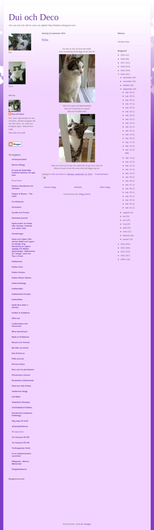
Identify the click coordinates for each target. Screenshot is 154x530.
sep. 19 (128, 134)
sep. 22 (128, 123)
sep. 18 (128, 138)
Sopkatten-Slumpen (21, 402)
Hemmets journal (20, 218)
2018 (123, 59)
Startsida (78, 187)
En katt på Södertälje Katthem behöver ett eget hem (23, 172)
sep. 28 (128, 100)
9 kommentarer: (102, 174)
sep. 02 (128, 204)
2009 (123, 259)
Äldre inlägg (105, 187)
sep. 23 (128, 119)
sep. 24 (128, 115)
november (127, 81)
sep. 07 (128, 185)
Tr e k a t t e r (18, 432)
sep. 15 (128, 150)
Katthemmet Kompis (21, 294)
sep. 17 (128, 142)
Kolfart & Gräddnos (21, 313)
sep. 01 (128, 208)
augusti (126, 212)
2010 (123, 255)
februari (126, 235)
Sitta (45, 40)
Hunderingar (17, 234)
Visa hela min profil (17, 133)
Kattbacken (17, 261)
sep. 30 (128, 92)
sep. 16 (128, 146)
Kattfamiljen (17, 288)
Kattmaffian (17, 299)
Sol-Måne (16, 397)
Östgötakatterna (19, 469)
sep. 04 (128, 196)
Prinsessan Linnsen (21, 375)
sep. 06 (128, 188)
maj (125, 224)
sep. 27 (128, 104)
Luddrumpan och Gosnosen (20, 325)
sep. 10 (128, 173)
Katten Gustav (18, 272)
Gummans (16, 207)
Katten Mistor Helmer (21, 278)
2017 (123, 63)
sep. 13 (128, 162)
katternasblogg (19, 283)
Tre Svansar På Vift (20, 437)
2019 (123, 55)
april (125, 228)
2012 (123, 248)
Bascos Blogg (18, 165)
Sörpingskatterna (20, 426)
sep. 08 (128, 181)
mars (125, 231)
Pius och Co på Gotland (23, 369)
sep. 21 (128, 127)
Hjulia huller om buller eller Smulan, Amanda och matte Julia (22, 225)
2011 (123, 252)
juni (125, 220)
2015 (123, 70)
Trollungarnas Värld (21, 448)
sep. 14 (128, 158)
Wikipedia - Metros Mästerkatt (20, 462)
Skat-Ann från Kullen (21, 386)
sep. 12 (128, 165)
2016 (123, 66)
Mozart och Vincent (21, 342)
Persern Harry (18, 364)
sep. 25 (128, 111)
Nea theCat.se (18, 353)
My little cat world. (20, 348)
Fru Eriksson (18, 202)
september (128, 89)
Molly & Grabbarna (20, 337)
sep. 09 (128, 177)
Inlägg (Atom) (85, 194)
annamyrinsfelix (19, 159)
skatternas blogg (19, 391)
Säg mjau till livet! (20, 421)
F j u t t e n (17, 180)
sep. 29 (128, 96)
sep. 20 (128, 131)
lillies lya (16, 318)
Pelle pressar (18, 359)
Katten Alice (17, 267)
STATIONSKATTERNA (22, 407)
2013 (123, 244)
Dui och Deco (34, 17)
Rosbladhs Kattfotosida (23, 380)
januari (126, 239)
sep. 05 (128, 192)
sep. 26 (128, 107)
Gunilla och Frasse (20, 212)
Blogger (87, 524)
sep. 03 (128, 200)
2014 (123, 74)
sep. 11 (128, 169)
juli (124, 216)
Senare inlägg (50, 187)
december (127, 77)
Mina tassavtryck (20, 331)
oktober (126, 85)
